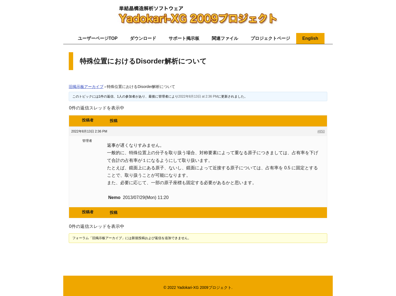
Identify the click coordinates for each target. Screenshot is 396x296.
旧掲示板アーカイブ (86, 86)
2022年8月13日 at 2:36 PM (198, 96)
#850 (321, 131)
